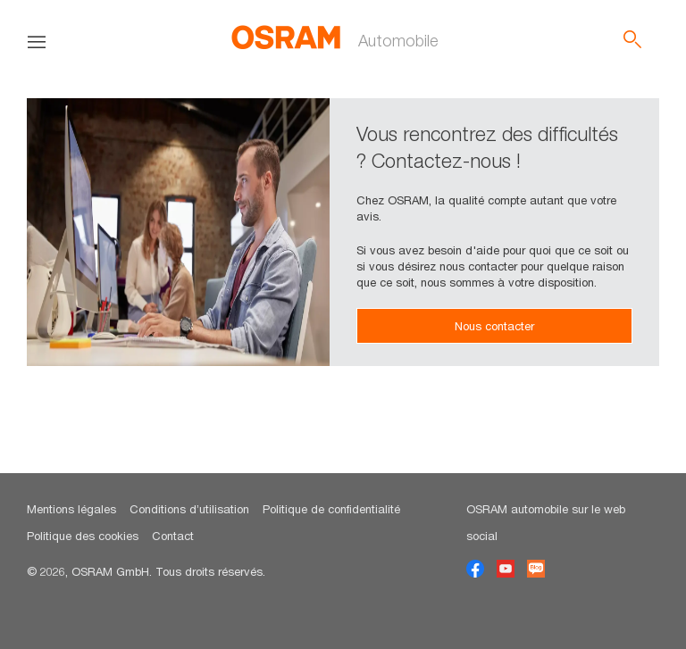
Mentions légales (71, 509)
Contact (173, 535)
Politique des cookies (82, 535)
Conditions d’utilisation (189, 509)
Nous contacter (494, 326)
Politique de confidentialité (331, 509)
